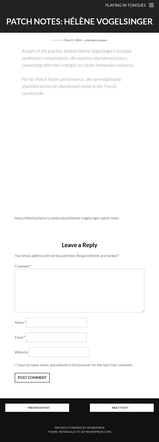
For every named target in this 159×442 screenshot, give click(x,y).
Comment (23, 266)
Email (20, 337)
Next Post (121, 407)
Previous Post (37, 407)
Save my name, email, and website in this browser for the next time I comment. (75, 365)
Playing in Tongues (125, 5)
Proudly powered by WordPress (79, 427)
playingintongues (96, 40)
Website (21, 352)
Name (20, 322)
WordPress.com (98, 431)
